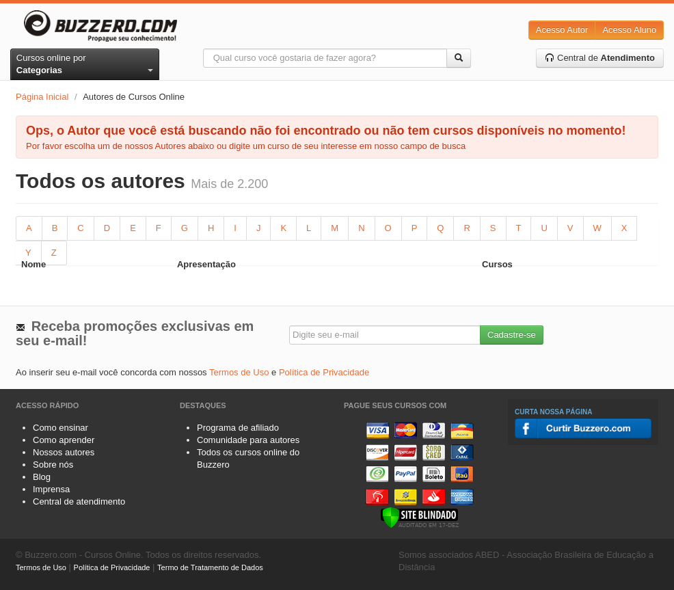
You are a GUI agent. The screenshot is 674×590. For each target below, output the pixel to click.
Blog (42, 477)
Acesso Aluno (629, 30)
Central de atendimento (79, 501)
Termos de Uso (239, 372)
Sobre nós (53, 464)
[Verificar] (419, 516)
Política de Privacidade (324, 372)
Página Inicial (42, 97)
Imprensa (51, 489)
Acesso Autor (562, 30)
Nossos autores (63, 452)
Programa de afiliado (238, 428)
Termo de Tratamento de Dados (210, 567)
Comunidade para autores (248, 440)
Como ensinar (60, 428)
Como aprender (63, 440)
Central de (600, 58)
